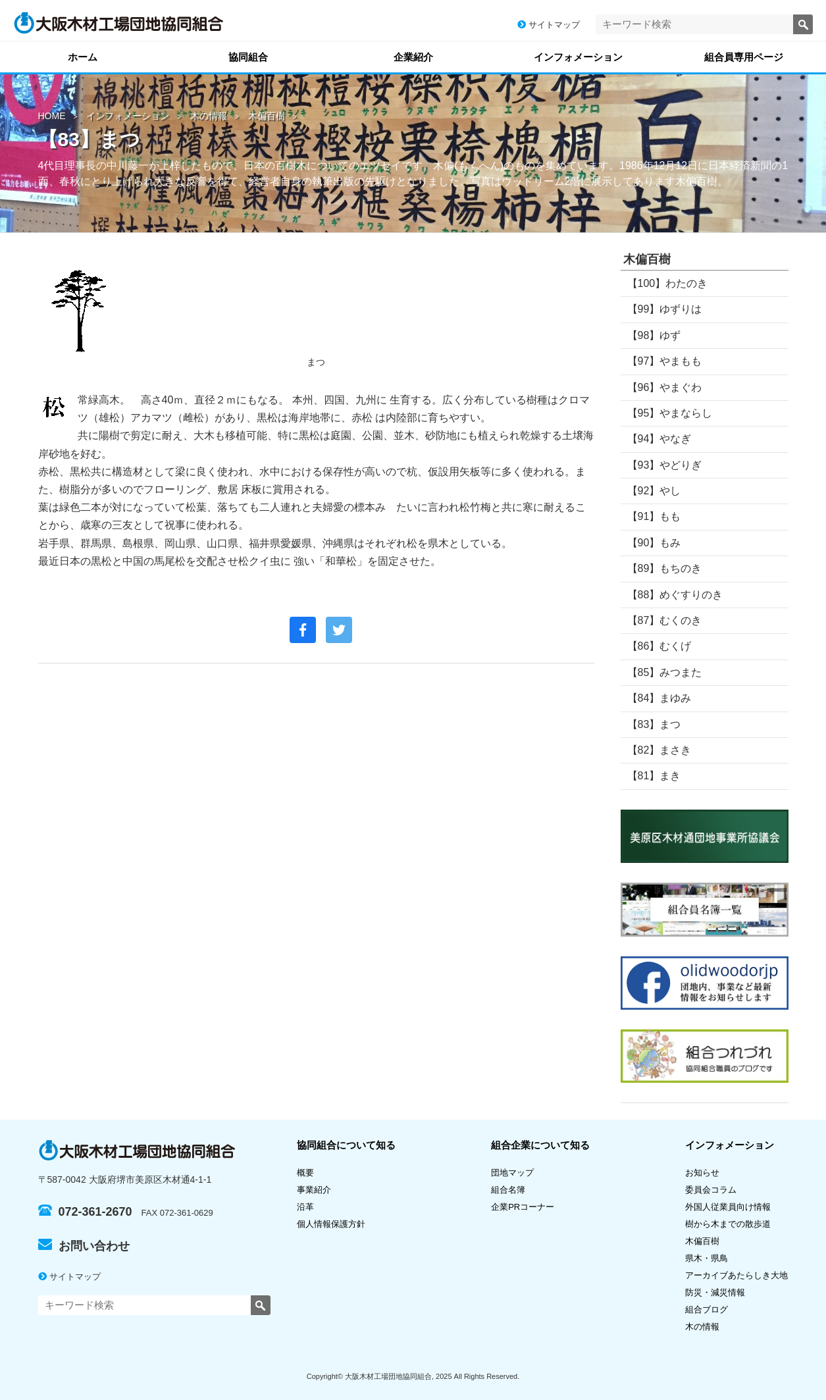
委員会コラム (710, 1190)
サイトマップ (548, 25)
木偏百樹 (266, 116)
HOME (52, 116)
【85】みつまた (664, 672)
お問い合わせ (84, 1246)
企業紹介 (413, 57)
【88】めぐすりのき (675, 594)
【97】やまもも (664, 361)
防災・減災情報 (715, 1292)
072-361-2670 (85, 1211)
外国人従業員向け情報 (728, 1207)
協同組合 (248, 57)
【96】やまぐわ (664, 387)
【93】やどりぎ (664, 465)
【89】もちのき (664, 568)
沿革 (305, 1207)
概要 (305, 1173)
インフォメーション (578, 57)
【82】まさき (659, 750)
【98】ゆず (654, 335)
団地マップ (512, 1173)
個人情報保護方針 (331, 1224)
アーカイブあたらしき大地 (736, 1275)
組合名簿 (512, 1190)
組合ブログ (706, 1309)
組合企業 (540, 1145)
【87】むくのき (664, 620)
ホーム (82, 57)
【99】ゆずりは (664, 309)
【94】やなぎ (659, 438)
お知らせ (702, 1173)
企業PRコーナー (522, 1207)
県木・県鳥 (710, 1258)
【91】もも (654, 516)
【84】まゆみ (659, 698)
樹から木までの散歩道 (728, 1224)
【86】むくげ (659, 646)
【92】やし (654, 490)
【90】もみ (654, 542)
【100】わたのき (667, 283)
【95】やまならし (670, 413)
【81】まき (654, 775)
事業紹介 (314, 1190)
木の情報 (208, 116)
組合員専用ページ (743, 57)
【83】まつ (654, 724)
